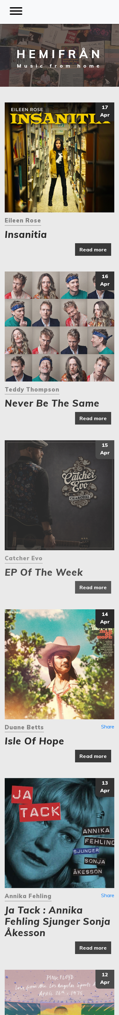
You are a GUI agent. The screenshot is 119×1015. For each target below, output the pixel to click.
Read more (93, 249)
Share (107, 726)
